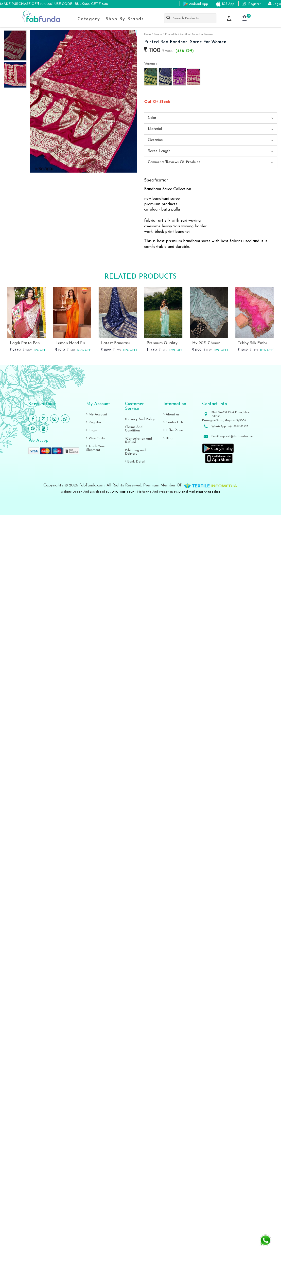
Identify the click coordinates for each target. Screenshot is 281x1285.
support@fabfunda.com (236, 436)
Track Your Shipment (95, 448)
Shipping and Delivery (135, 452)
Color (152, 118)
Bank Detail (135, 462)
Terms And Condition (133, 428)
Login (91, 430)
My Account (96, 414)
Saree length (159, 151)
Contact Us (173, 422)
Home (147, 34)
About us (171, 414)
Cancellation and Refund (138, 440)
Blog (168, 438)
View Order (96, 438)
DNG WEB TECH (123, 491)
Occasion (155, 140)
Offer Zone (173, 430)
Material (155, 129)
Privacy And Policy (140, 419)
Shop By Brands (125, 19)
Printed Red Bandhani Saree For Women (189, 34)
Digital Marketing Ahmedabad (199, 491)
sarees (158, 34)
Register (93, 422)
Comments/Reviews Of (174, 162)
